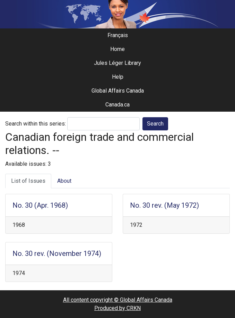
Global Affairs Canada (118, 90)
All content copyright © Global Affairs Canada (117, 299)
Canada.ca (117, 104)
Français (117, 35)
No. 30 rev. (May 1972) (164, 205)
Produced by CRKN (117, 308)
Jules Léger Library (117, 63)
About (64, 181)
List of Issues (28, 181)
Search (155, 123)
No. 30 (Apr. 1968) (40, 205)
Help (117, 77)
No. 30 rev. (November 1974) (56, 253)
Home (117, 49)
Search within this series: (35, 123)
